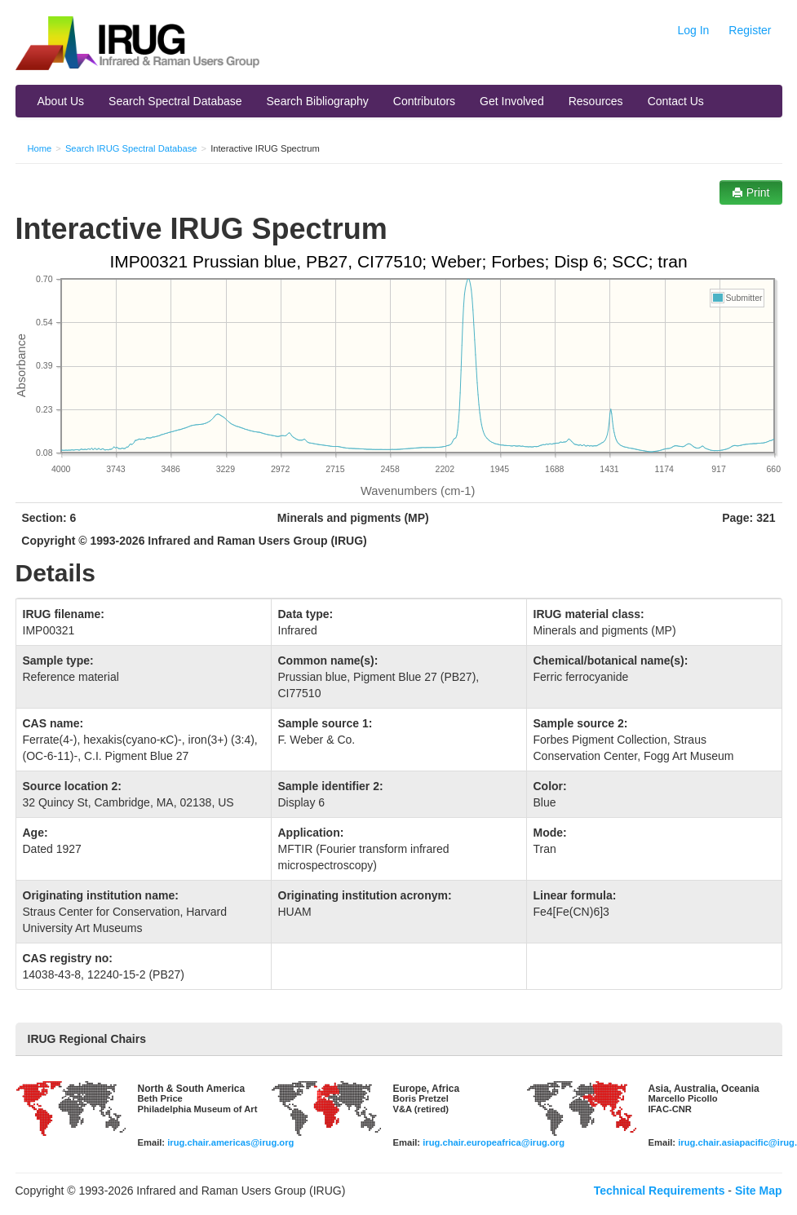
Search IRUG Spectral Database (131, 148)
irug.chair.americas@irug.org (230, 1142)
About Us (61, 101)
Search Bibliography (318, 101)
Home (40, 148)
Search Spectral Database (174, 101)
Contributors (424, 101)
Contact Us (676, 101)
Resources (596, 101)
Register (749, 30)
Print (751, 192)
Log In (693, 30)
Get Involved (512, 101)
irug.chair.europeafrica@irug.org (494, 1142)
